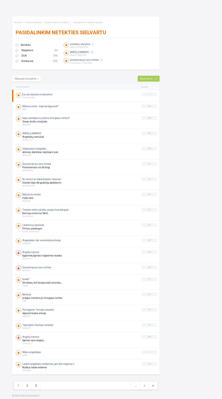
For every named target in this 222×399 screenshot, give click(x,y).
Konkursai (37, 61)
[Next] (153, 386)
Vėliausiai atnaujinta (26, 78)
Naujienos (37, 50)
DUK (37, 56)
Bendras (23, 45)
